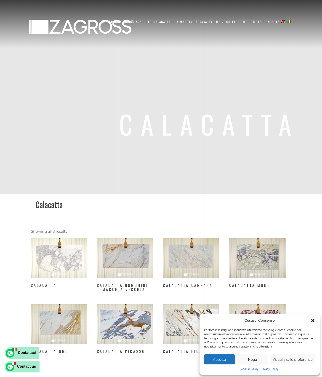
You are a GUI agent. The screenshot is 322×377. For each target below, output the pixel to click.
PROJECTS (254, 21)
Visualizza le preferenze (293, 359)
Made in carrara (193, 21)
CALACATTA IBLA (165, 21)
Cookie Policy (249, 368)
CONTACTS (271, 21)
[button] (313, 320)
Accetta (219, 359)
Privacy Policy (269, 368)
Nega (252, 359)
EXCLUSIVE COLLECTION (227, 21)
